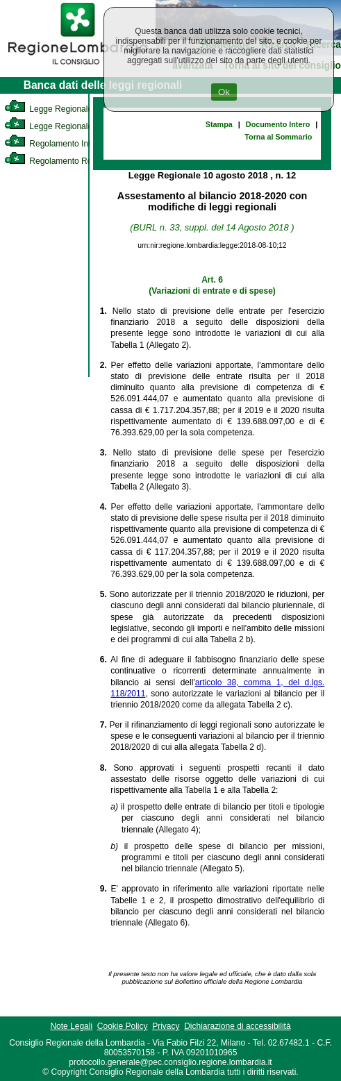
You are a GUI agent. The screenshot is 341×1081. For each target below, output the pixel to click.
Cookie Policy (122, 1026)
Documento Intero (278, 124)
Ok (224, 92)
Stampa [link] (219, 124)
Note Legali (71, 1026)
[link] (78, 67)
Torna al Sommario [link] (278, 137)
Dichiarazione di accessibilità (237, 1026)
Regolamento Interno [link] (55, 144)
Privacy (165, 1026)
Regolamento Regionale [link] (61, 161)
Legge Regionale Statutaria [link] (67, 126)
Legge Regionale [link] (48, 109)
